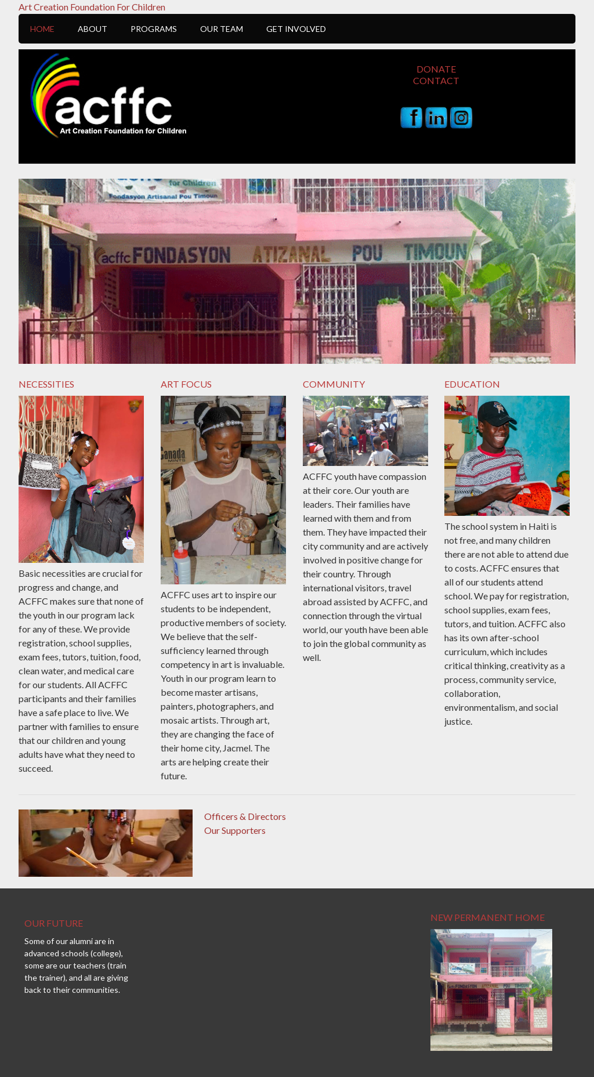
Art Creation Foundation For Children (92, 6)
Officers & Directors (245, 816)
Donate (436, 68)
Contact (436, 80)
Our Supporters (235, 830)
